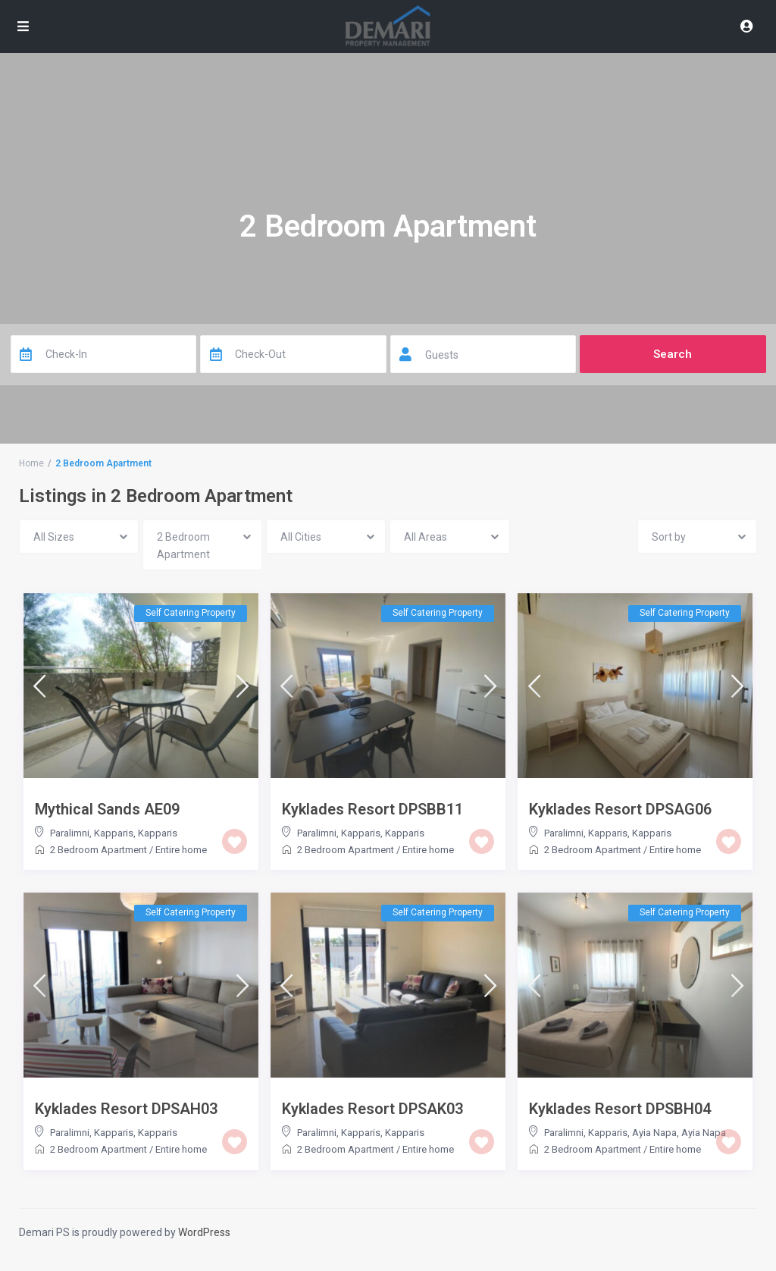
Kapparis (157, 833)
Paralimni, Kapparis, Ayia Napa (610, 1132)
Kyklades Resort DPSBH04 (620, 1108)
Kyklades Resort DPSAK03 (372, 1108)
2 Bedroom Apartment (98, 849)
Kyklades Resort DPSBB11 (372, 809)
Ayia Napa (703, 1132)
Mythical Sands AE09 (107, 809)
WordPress (204, 1232)
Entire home (181, 849)
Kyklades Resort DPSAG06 (620, 809)
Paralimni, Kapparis (91, 833)
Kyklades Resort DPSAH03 (126, 1108)
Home (31, 463)
